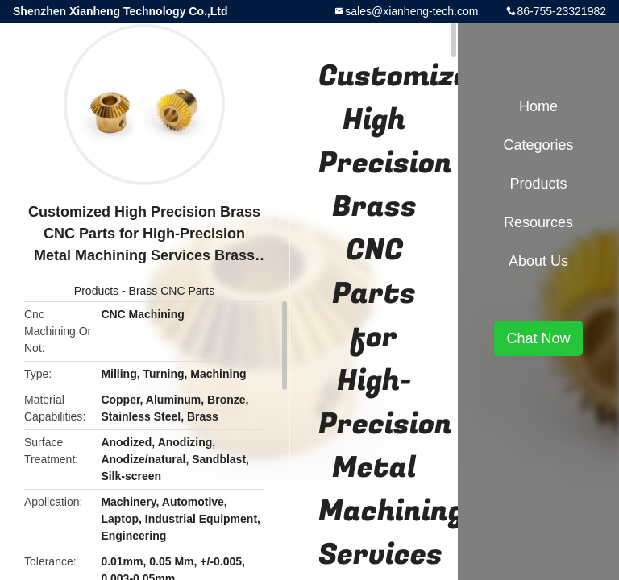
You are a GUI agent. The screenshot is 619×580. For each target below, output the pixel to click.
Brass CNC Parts (172, 290)
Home (538, 106)
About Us (538, 261)
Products (96, 290)
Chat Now (538, 338)
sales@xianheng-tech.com (411, 11)
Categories (538, 145)
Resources (538, 222)
